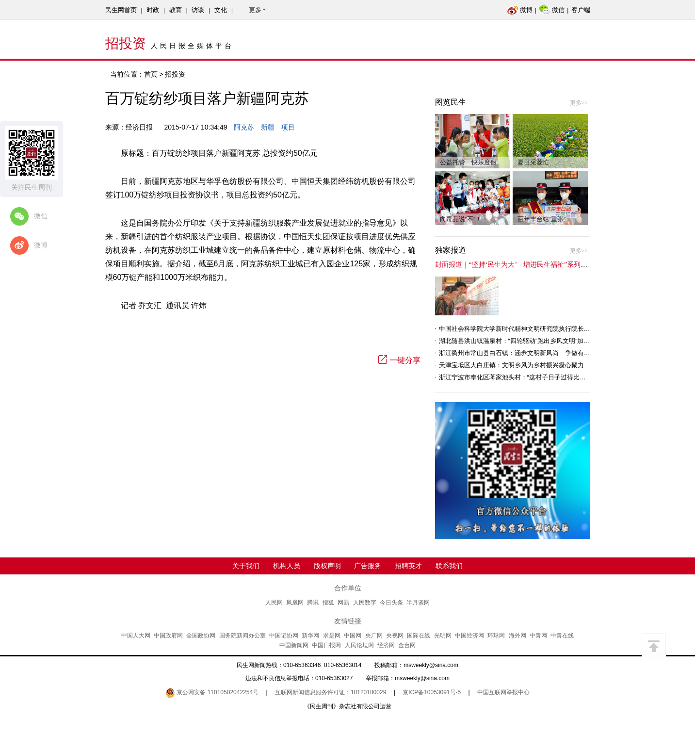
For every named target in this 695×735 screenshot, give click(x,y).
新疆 (268, 127)
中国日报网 (326, 645)
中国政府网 (168, 635)
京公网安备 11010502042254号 (212, 692)
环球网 (496, 635)
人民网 (274, 602)
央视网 (395, 635)
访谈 (198, 10)
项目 (288, 127)
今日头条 (391, 602)
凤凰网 (295, 602)
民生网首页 (121, 10)
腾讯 (313, 602)
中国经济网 (469, 635)
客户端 (580, 10)
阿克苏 (244, 127)
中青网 (538, 635)
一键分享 (399, 360)
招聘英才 (408, 566)
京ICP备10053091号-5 (432, 692)
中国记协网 (283, 635)
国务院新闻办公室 (242, 635)
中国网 (352, 635)
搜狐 (328, 602)
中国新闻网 (293, 645)
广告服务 (367, 566)
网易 (343, 602)
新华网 (310, 635)
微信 (552, 10)
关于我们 (245, 566)
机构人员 (286, 566)
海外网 (517, 635)
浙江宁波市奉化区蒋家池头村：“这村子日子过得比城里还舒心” (526, 377)
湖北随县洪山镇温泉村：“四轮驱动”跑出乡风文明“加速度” (518, 340)
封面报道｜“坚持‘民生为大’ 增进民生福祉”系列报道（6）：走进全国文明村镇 (554, 264)
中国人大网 (135, 635)
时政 (152, 10)
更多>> (579, 102)
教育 (175, 10)
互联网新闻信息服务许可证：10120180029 (330, 692)
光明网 (443, 635)
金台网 (407, 645)
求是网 (331, 635)
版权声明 (327, 566)
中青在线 (562, 635)
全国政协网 (200, 635)
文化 (220, 10)
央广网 (374, 635)
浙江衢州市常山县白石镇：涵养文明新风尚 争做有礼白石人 (524, 353)
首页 (151, 74)
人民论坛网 (359, 645)
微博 (520, 10)
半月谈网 (418, 602)
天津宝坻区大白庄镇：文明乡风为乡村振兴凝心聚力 (511, 365)
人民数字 (364, 602)
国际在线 (418, 635)
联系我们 (449, 566)
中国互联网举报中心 (503, 692)
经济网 (386, 645)
